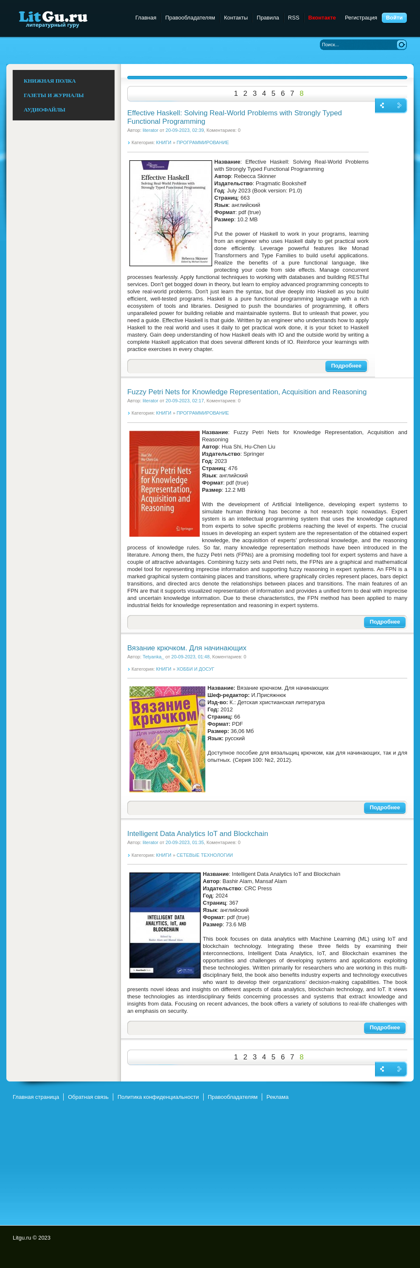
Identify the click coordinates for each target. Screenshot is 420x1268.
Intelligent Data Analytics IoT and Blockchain (197, 834)
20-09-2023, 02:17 (184, 400)
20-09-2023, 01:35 (184, 842)
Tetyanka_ (153, 656)
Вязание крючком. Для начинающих (186, 648)
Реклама (277, 1097)
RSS (294, 17)
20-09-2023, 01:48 (190, 656)
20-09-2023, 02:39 (184, 130)
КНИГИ (163, 142)
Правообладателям (190, 17)
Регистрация (361, 17)
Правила (268, 17)
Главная (145, 17)
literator (150, 130)
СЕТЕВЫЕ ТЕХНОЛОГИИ (204, 855)
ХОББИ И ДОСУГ (195, 669)
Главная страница (36, 1097)
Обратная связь (88, 1097)
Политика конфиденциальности (158, 1097)
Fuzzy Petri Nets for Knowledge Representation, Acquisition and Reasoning (247, 392)
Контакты (236, 17)
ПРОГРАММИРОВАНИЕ (202, 142)
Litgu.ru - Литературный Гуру (69, 19)
